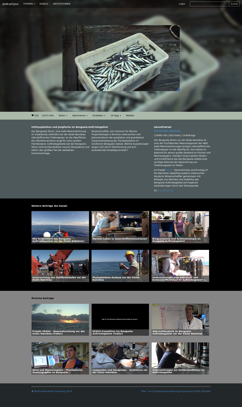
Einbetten (99, 115)
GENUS (169, 170)
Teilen (62, 115)
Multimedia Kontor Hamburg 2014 (53, 391)
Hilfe (197, 391)
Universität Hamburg (167, 131)
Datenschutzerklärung (166, 391)
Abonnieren (80, 115)
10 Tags (115, 115)
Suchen (234, 4)
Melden (130, 115)
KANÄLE (44, 4)
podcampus (10, 4)
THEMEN (29, 4)
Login (182, 4)
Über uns (146, 391)
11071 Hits (48, 115)
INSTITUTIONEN (61, 4)
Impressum (187, 391)
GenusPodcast (165, 190)
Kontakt (206, 391)
